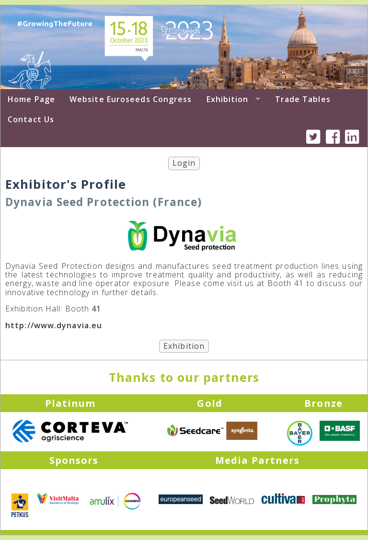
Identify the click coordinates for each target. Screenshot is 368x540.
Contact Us (31, 119)
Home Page (31, 99)
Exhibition (228, 99)
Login (184, 163)
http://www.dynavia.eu (53, 325)
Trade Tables (303, 99)
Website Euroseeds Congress (130, 99)
